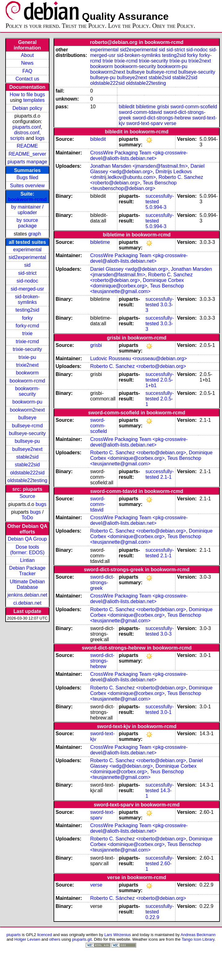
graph (34, 233)
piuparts (14, 934)
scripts (17, 138)
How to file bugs (27, 94)
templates (34, 100)
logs (40, 138)
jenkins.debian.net (27, 595)
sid (27, 265)
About (27, 55)
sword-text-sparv (144, 123)
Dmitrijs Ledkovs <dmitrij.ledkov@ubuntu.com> (141, 174)
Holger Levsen (27, 939)
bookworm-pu (27, 401)
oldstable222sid (27, 472)
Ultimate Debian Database (27, 584)
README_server (27, 154)
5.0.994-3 (156, 207)
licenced (44, 934)
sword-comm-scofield (193, 106)
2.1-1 (166, 477)
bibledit (127, 106)
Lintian (27, 560)
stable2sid (27, 457)
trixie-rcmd (27, 341)
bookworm (27, 372)
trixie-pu (27, 357)
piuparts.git (82, 939)
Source (27, 496)
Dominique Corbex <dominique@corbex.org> (137, 283)
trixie (27, 333)
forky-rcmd (27, 325)
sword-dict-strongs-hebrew (162, 117)
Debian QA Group (27, 539)
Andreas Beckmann (198, 934)
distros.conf (26, 132)
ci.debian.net (27, 603)
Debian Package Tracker (27, 570)
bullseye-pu (27, 441)
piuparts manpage (27, 161)
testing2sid (27, 310)
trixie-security (27, 349)
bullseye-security (27, 433)
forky (27, 318)
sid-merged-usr (27, 288)
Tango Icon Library (198, 939)
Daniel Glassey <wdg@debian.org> (147, 168)
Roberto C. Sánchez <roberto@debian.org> (138, 898)
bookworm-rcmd (27, 199)
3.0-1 (166, 712)
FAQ (27, 71)
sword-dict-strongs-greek (102, 582)
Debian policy (27, 108)
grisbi (163, 106)
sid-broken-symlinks (27, 299)
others (54, 939)
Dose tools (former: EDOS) (27, 549)
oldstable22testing (27, 480)
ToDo (27, 517)
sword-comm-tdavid (140, 112)
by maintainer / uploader (27, 209)
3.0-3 (166, 634)
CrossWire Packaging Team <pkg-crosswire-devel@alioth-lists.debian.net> (139, 155)
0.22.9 (152, 917)
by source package (27, 223)
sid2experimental (27, 257)
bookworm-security (27, 391)
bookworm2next (27, 409)
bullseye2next (27, 449)
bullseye (27, 417)
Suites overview (27, 185)
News (27, 63)
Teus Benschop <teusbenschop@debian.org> (133, 185)
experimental (27, 249)
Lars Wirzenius (117, 934)
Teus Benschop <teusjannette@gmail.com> (137, 288)
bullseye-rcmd (27, 425)
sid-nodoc (27, 280)
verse (170, 123)
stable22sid (27, 464)
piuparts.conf (26, 127)
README (27, 146)
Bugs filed (27, 177)
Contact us (27, 78)
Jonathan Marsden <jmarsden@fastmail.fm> (139, 166)
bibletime (146, 106)
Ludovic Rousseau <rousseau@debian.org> (138, 358)
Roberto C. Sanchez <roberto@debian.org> (138, 366)
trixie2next (27, 365)
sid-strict (27, 273)
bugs (41, 504)
